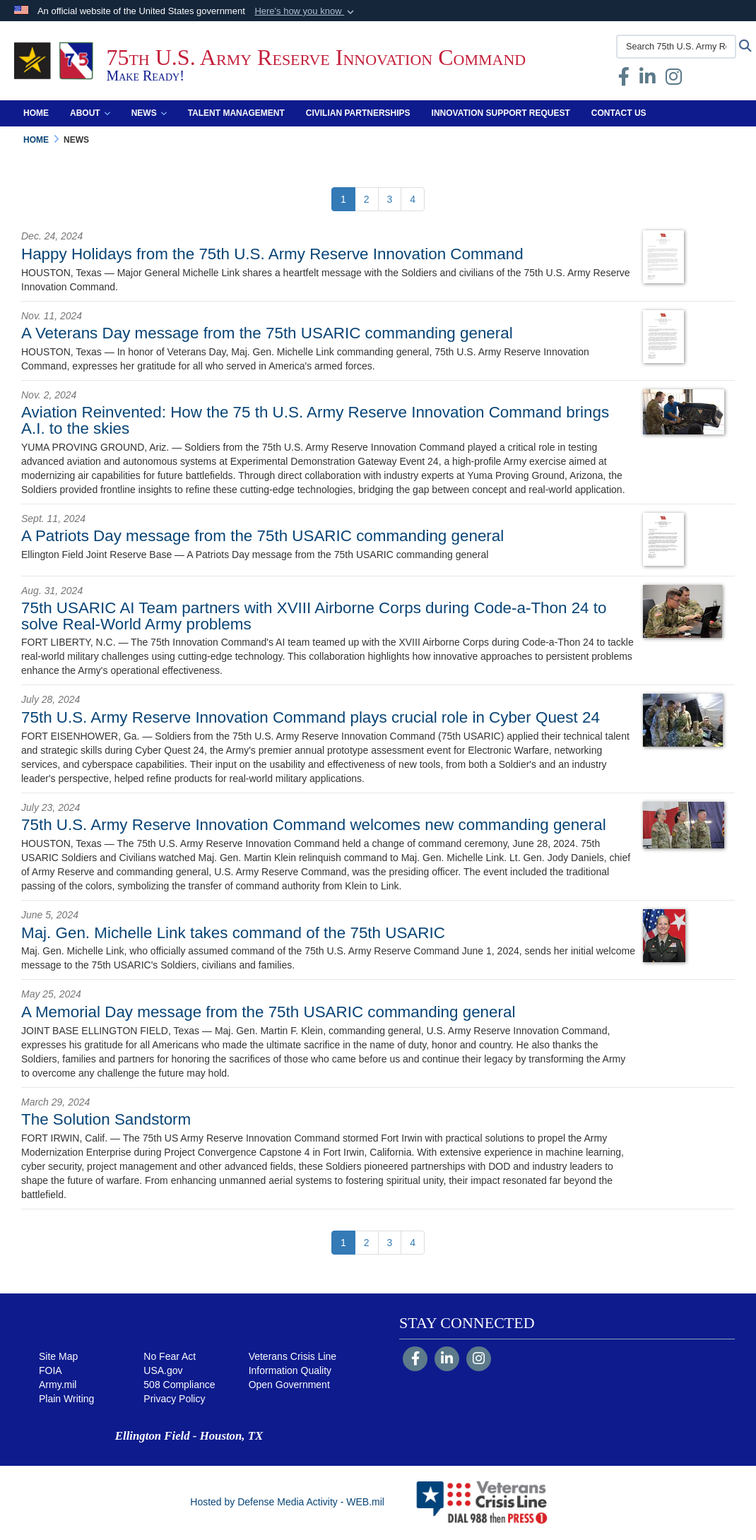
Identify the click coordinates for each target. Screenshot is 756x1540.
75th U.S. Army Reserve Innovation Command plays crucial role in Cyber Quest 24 (310, 717)
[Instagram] (478, 1360)
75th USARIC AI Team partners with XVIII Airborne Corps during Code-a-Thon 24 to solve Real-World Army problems (313, 615)
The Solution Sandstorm (106, 1119)
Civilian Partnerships (358, 113)
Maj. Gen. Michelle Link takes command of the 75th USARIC (233, 933)
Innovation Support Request (501, 113)
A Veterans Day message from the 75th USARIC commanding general (267, 333)
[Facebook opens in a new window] (624, 79)
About (90, 113)
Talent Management (236, 113)
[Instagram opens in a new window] (674, 79)
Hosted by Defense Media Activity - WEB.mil (287, 1502)
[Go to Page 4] (413, 199)
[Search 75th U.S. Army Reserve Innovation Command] (676, 47)
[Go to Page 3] (390, 199)
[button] (305, 11)
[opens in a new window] (647, 79)
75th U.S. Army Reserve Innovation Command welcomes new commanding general (313, 825)
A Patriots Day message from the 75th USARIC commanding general (262, 536)
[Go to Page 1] (343, 199)
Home (36, 113)
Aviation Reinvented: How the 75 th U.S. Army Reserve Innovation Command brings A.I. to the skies (315, 420)
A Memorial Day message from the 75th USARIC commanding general (268, 1012)
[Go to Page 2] (367, 199)
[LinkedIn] (447, 1360)
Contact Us (618, 113)
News (149, 113)
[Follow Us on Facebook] (415, 1360)
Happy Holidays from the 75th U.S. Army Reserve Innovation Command (272, 254)
